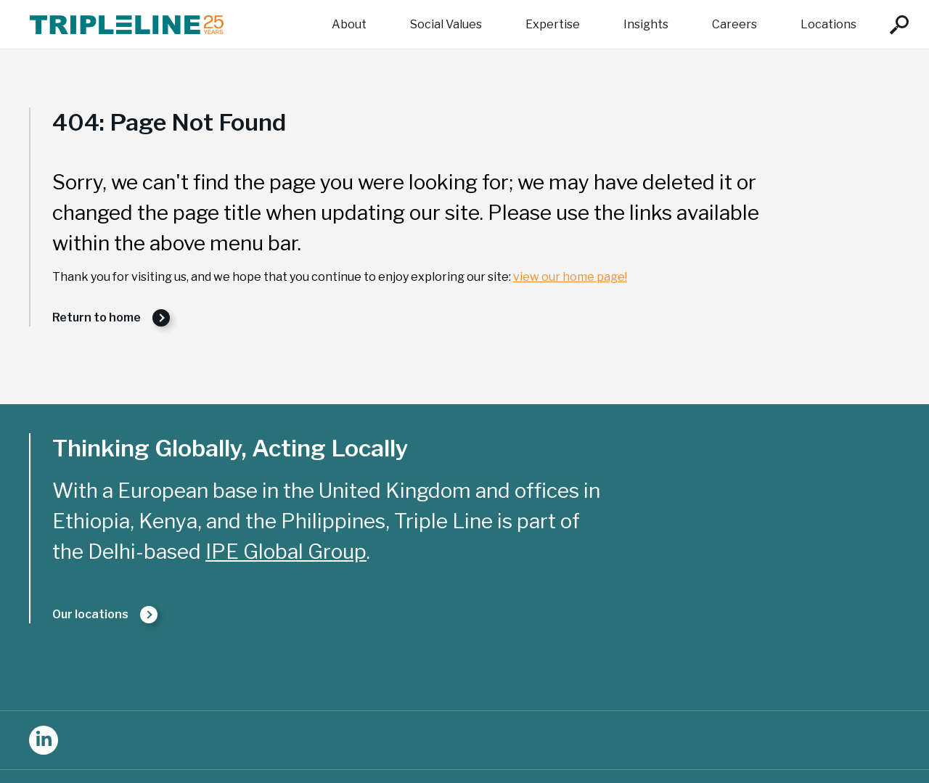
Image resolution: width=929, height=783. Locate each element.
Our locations (90, 614)
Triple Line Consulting (126, 24)
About (349, 24)
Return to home (96, 317)
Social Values (446, 24)
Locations (828, 24)
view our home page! (570, 277)
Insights (645, 24)
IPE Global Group (286, 551)
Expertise (552, 24)
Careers (734, 24)
